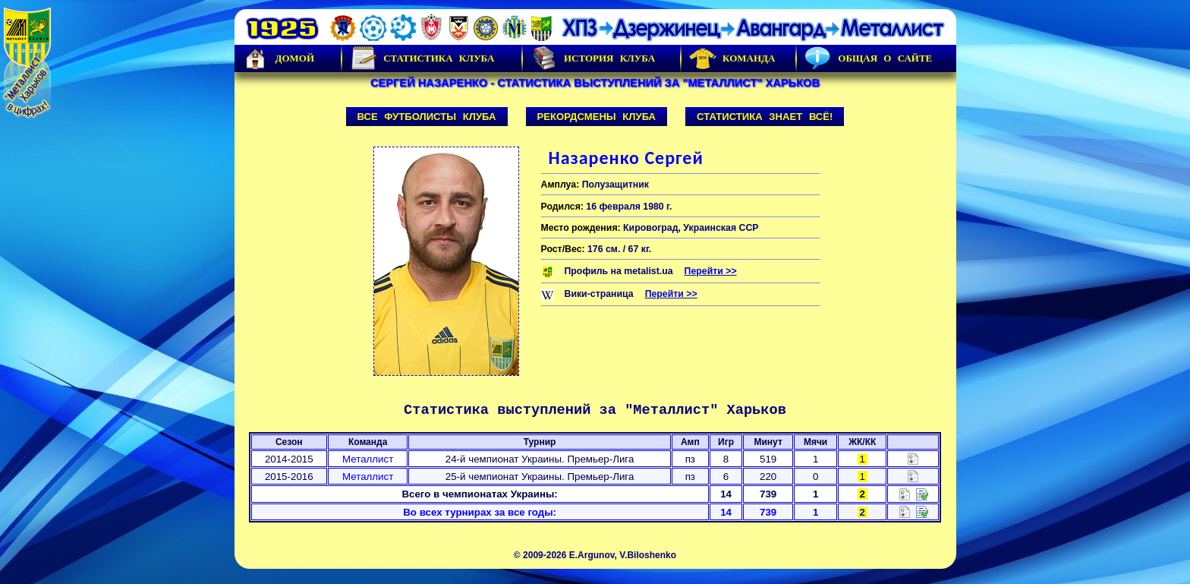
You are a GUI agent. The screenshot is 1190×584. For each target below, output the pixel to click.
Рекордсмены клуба (596, 116)
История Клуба (592, 58)
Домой (278, 58)
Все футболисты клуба (426, 116)
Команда (732, 58)
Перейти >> (711, 271)
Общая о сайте (868, 58)
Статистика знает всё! (765, 116)
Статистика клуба (422, 58)
